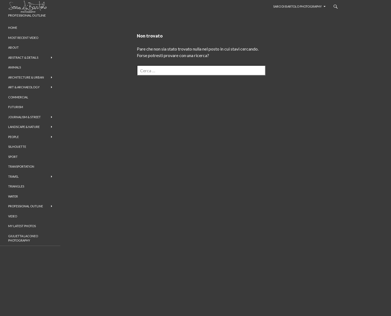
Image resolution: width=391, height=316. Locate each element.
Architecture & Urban (26, 77)
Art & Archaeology (24, 87)
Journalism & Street (24, 117)
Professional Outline (25, 206)
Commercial (18, 97)
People (13, 137)
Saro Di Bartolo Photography (297, 6)
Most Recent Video (23, 37)
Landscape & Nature (24, 127)
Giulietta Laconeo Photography (23, 238)
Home (12, 27)
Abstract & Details (23, 57)
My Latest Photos (22, 226)
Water (13, 196)
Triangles (16, 186)
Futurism (15, 107)
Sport (13, 156)
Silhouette (17, 146)
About (13, 47)
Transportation (21, 166)
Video (12, 216)
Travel (13, 176)
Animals (14, 67)
